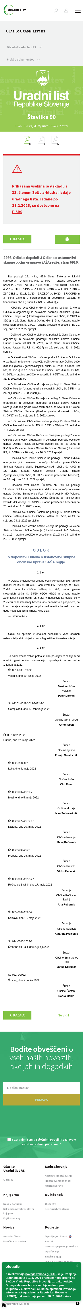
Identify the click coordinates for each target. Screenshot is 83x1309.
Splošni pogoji (53, 1256)
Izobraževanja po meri (58, 1180)
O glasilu (8, 1179)
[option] (41, 116)
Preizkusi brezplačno (57, 1209)
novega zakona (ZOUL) (41, 1274)
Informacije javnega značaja (61, 1246)
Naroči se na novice (14, 1241)
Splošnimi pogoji (47, 1139)
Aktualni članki (12, 1236)
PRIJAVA (41, 1099)
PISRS (17, 211)
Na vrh (63, 1015)
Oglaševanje (52, 1251)
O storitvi (50, 1203)
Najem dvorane (54, 1185)
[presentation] (41, 1124)
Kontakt (50, 1241)
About (65, 1236)
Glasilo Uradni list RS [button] (24, 47)
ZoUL (36, 192)
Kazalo (17, 239)
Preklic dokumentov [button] (23, 59)
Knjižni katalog (12, 1218)
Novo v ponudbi (12, 1203)
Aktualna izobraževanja (58, 1175)
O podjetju (51, 1236)
